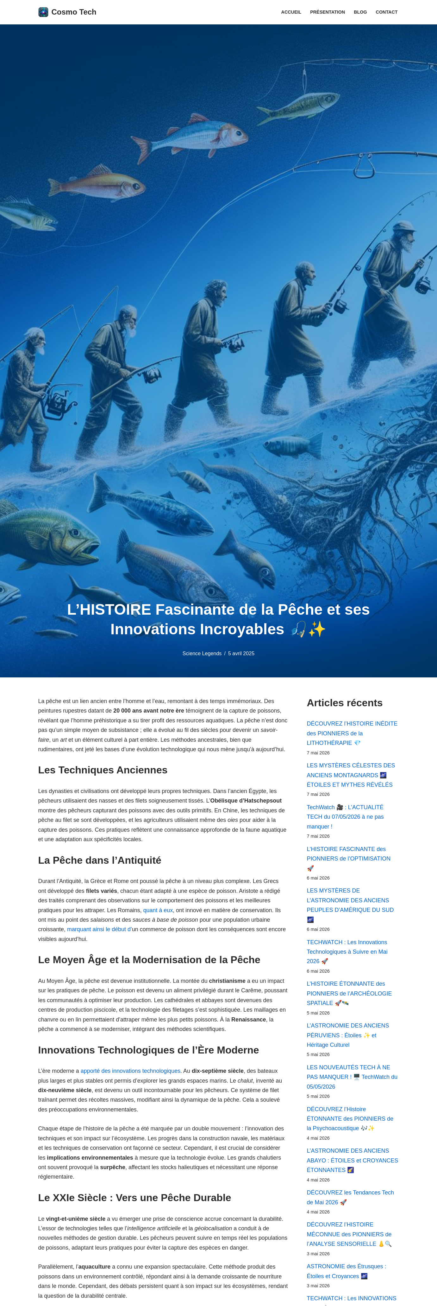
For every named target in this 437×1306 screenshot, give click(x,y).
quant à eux (159, 911)
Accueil (291, 12)
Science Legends (202, 653)
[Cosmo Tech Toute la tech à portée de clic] (67, 12)
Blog (360, 12)
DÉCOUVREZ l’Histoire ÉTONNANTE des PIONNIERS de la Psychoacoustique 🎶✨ (350, 1120)
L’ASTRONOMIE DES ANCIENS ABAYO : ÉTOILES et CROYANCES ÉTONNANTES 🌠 (352, 1162)
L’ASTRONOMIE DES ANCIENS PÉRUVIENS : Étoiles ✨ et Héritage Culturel (348, 1037)
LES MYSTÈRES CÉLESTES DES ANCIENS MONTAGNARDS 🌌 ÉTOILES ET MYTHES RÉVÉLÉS (351, 775)
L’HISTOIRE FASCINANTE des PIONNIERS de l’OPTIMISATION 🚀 (349, 859)
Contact (386, 12)
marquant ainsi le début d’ (100, 930)
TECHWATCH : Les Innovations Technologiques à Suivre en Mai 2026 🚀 (347, 953)
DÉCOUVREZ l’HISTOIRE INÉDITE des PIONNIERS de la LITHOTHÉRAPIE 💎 (352, 733)
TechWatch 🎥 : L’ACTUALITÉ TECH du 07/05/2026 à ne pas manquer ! (345, 817)
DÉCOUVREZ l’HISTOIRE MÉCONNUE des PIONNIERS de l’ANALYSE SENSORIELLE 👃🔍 (349, 1237)
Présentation (327, 12)
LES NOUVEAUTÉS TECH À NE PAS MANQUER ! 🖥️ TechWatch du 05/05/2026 (352, 1079)
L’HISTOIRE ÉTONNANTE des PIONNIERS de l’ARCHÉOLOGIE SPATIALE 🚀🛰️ (349, 995)
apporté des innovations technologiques (131, 1072)
